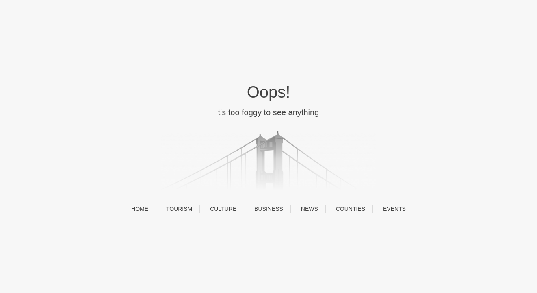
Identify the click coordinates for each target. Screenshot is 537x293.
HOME (139, 209)
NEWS (309, 209)
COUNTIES (350, 209)
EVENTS (394, 209)
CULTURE (223, 209)
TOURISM (179, 209)
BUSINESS (268, 209)
